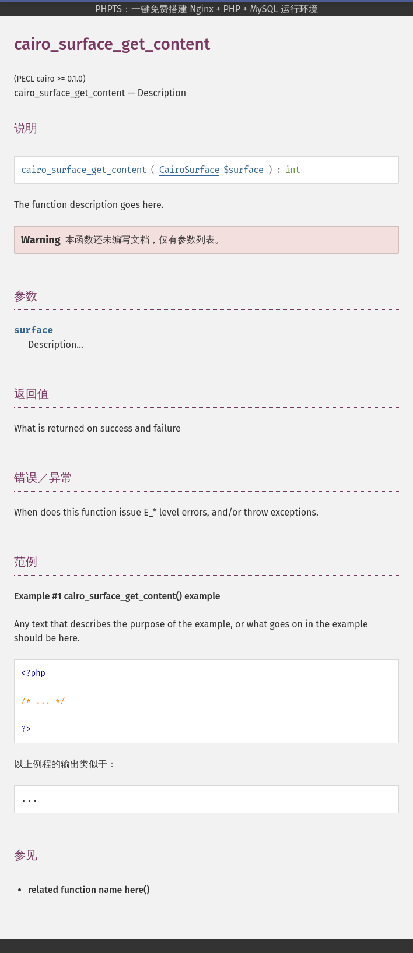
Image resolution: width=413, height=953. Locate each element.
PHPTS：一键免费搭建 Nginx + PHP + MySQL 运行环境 (206, 9)
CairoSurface (189, 169)
